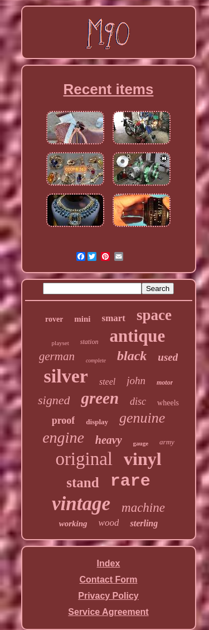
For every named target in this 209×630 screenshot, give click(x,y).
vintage (81, 504)
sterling (144, 523)
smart (113, 318)
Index (108, 563)
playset (60, 343)
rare (130, 481)
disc (138, 401)
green (100, 398)
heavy (108, 440)
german (57, 356)
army (166, 442)
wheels (168, 403)
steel (107, 381)
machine (143, 508)
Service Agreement (108, 612)
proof (63, 420)
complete (96, 360)
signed (54, 400)
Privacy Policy (108, 595)
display (97, 422)
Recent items (109, 89)
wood (109, 522)
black (132, 355)
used (168, 357)
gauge (141, 443)
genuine (142, 418)
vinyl (143, 459)
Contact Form (109, 579)
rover (54, 319)
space (154, 315)
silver (66, 376)
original (84, 459)
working (73, 523)
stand (82, 482)
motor (165, 382)
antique (137, 336)
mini (82, 318)
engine (63, 437)
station (89, 342)
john (136, 380)
